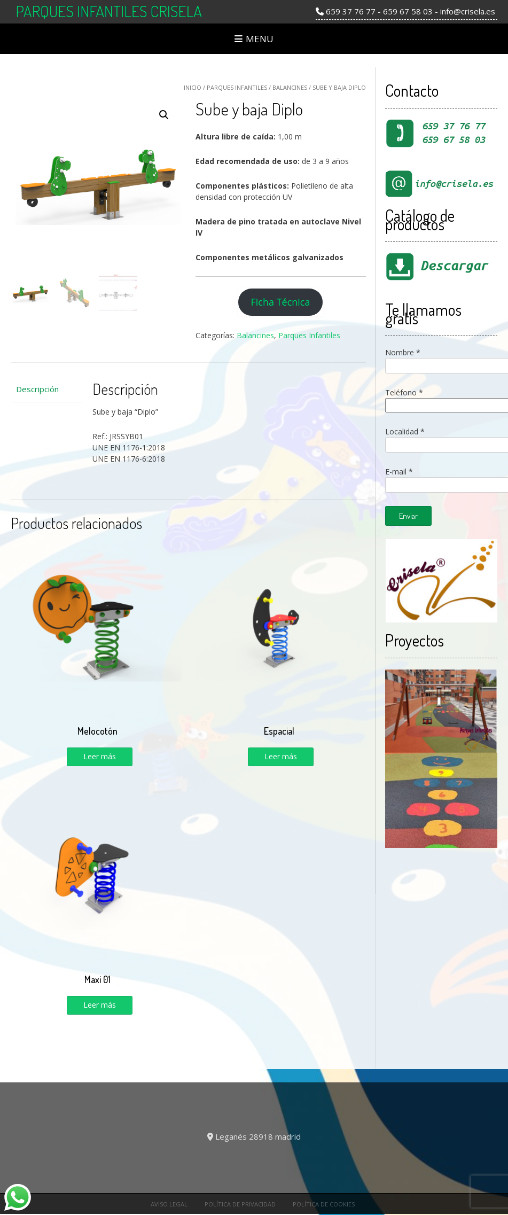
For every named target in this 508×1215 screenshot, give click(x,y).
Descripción (37, 389)
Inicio (192, 87)
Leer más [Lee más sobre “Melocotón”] (99, 756)
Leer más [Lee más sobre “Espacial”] (280, 756)
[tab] (46, 389)
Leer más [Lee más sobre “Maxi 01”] (99, 1005)
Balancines (289, 87)
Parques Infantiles (237, 87)
